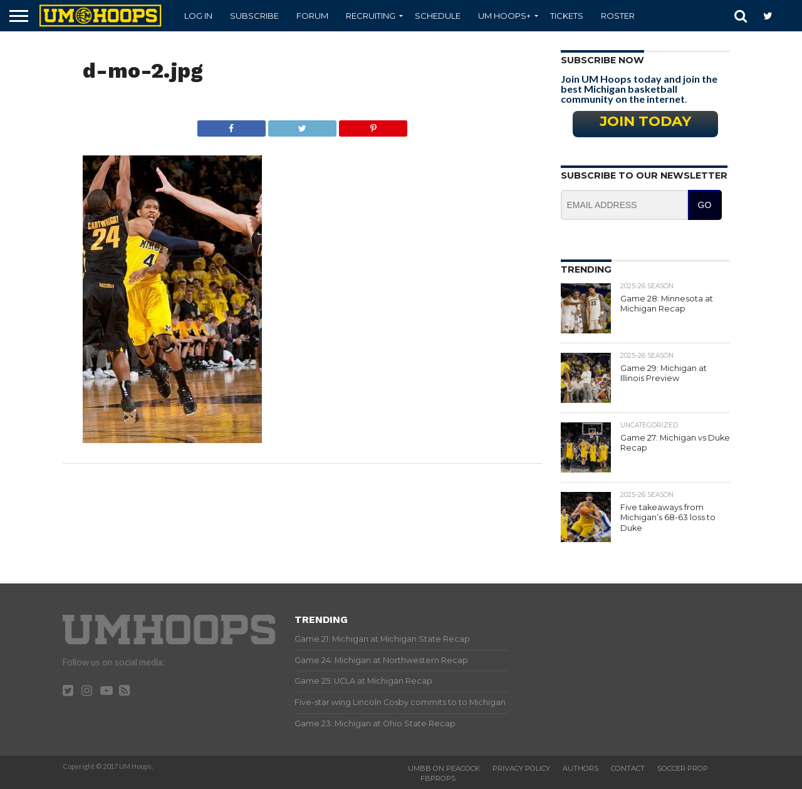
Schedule (438, 16)
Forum (312, 16)
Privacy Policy (521, 768)
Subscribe (254, 16)
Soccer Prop (682, 768)
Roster (618, 16)
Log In (198, 16)
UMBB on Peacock (444, 768)
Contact (628, 768)
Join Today (645, 121)
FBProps (438, 778)
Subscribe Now (602, 60)
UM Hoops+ (504, 16)
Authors (580, 768)
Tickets (566, 16)
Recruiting (370, 16)
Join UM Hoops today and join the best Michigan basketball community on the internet (639, 89)
